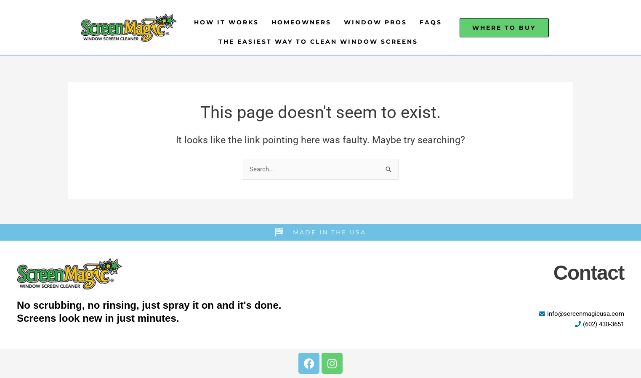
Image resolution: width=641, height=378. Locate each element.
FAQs (431, 22)
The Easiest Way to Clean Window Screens (318, 41)
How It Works (226, 22)
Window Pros (375, 22)
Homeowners (301, 22)
